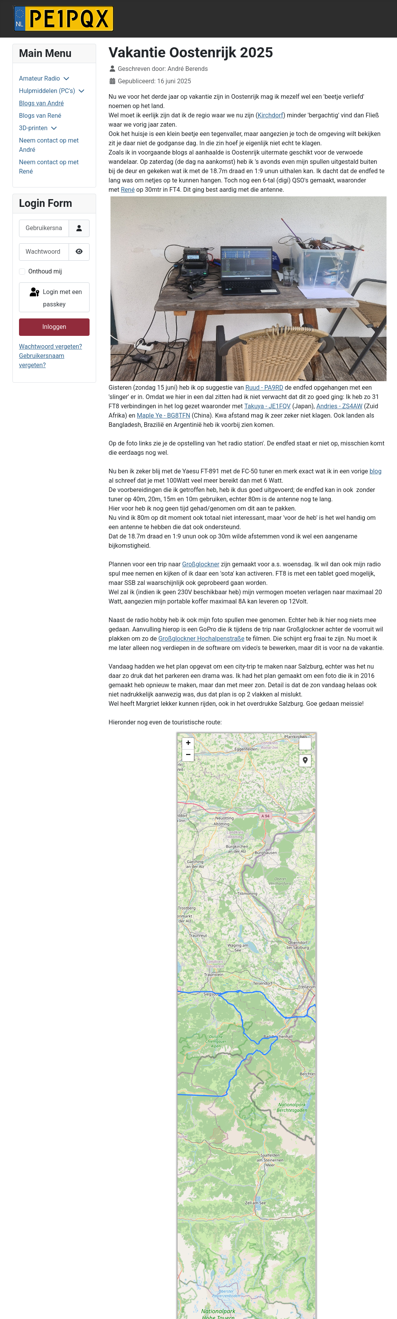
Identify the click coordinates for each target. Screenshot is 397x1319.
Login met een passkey (55, 297)
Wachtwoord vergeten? (50, 346)
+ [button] (188, 744)
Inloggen (54, 326)
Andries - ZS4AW (339, 406)
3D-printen (33, 128)
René (128, 189)
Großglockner (200, 564)
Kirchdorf (270, 115)
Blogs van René (40, 115)
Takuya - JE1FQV (267, 406)
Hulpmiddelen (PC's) (47, 91)
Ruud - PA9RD (264, 387)
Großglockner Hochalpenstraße (201, 638)
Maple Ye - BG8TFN (163, 415)
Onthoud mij (45, 271)
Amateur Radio (39, 78)
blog (375, 471)
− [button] (188, 755)
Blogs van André (41, 103)
